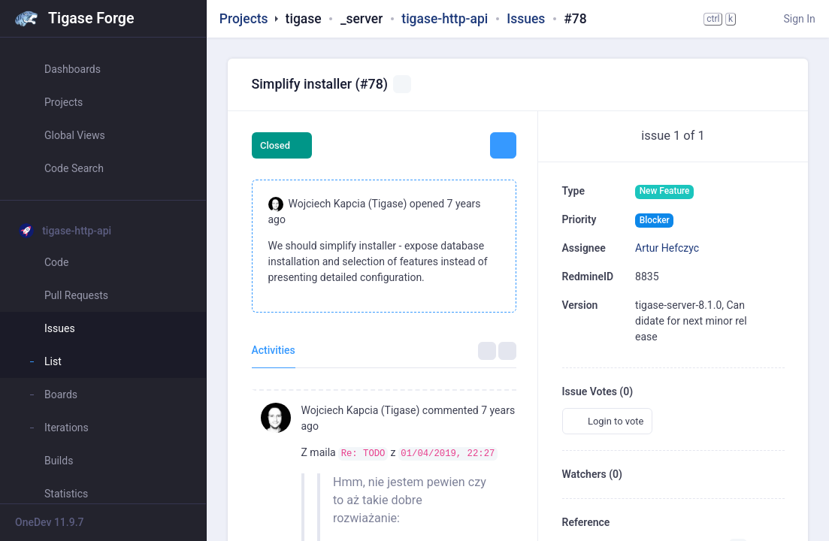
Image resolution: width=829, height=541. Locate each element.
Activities (273, 350)
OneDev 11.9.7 (49, 522)
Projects (243, 18)
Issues (526, 18)
